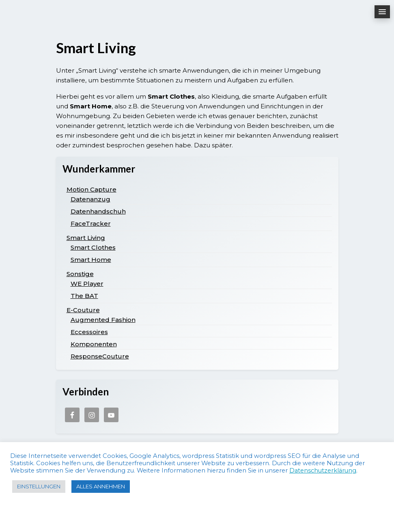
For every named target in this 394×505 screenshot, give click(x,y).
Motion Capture (91, 189)
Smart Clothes (93, 247)
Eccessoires (89, 332)
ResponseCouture (100, 356)
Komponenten (94, 344)
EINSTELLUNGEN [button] (38, 486)
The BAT (84, 296)
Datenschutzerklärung (322, 470)
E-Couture (83, 310)
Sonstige (80, 274)
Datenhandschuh (98, 211)
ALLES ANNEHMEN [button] (100, 486)
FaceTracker (91, 223)
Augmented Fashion (103, 320)
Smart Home (91, 259)
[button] (382, 11)
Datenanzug (90, 199)
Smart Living (86, 238)
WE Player (87, 283)
